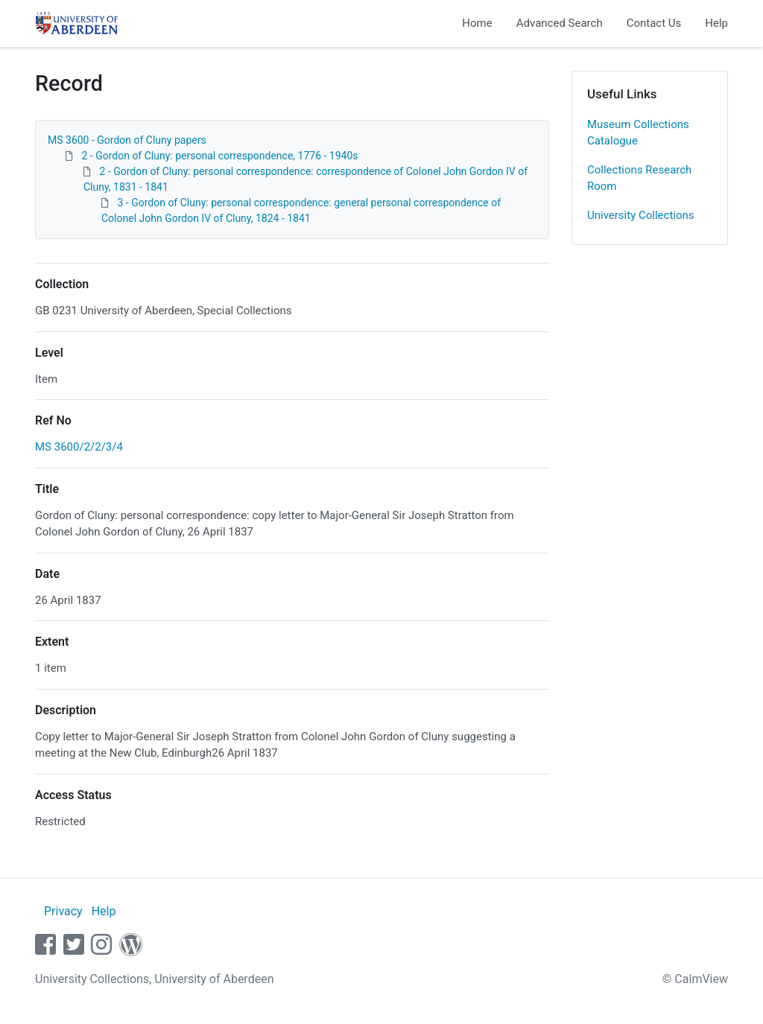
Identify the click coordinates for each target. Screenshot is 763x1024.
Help (716, 23)
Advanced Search (559, 23)
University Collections (640, 215)
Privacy (63, 911)
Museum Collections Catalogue (638, 133)
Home (477, 23)
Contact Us (654, 23)
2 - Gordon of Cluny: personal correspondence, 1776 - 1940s (219, 156)
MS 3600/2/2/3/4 (79, 447)
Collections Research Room (639, 178)
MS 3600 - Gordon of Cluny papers (127, 140)
